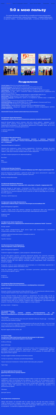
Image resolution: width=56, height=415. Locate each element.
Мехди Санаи (5, 96)
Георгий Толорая (6, 100)
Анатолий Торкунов (6, 102)
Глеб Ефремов (5, 90)
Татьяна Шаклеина (6, 107)
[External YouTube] (27, 35)
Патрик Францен (6, 105)
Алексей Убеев (5, 104)
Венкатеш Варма (6, 88)
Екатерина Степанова (7, 97)
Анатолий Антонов (6, 87)
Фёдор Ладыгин (5, 91)
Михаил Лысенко (6, 94)
